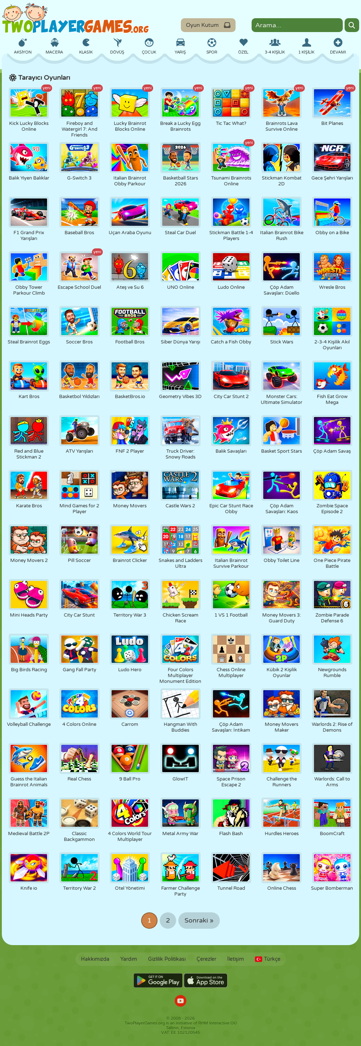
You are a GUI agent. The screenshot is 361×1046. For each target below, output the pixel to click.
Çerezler (206, 959)
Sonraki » (199, 920)
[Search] (352, 25)
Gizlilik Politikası (167, 959)
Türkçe (267, 959)
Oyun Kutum (208, 25)
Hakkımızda (95, 959)
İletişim (235, 959)
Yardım (128, 959)
